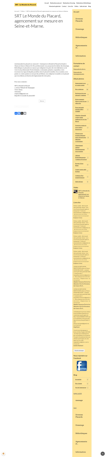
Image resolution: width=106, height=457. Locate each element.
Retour (42, 101)
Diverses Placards (79, 20)
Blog (89, 6)
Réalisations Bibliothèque (83, 3)
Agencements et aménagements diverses (82, 46)
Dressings (80, 29)
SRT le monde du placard (21, 106)
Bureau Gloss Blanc (82, 164)
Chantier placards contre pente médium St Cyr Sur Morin (82, 118)
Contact (64, 6)
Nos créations (82, 89)
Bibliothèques (81, 37)
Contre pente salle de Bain (82, 170)
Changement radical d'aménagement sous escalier (82, 148)
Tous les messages (79, 350)
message (79, 400)
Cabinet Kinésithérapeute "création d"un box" (82, 157)
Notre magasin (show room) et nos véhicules (82, 101)
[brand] (25, 4)
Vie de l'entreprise (82, 387)
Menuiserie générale (55, 6)
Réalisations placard (56, 3)
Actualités (82, 379)
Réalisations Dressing (69, 3)
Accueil (47, 3)
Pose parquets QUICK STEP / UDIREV (82, 109)
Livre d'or (70, 6)
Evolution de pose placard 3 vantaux (82, 94)
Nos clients (82, 383)
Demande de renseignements (79, 73)
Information (81, 56)
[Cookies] (3, 453)
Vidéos (76, 6)
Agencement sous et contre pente (82, 84)
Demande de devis (79, 69)
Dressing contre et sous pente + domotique (82, 127)
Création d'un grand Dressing (82, 176)
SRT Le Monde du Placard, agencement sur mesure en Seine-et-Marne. (84, 194)
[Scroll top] (103, 454)
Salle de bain (83, 6)
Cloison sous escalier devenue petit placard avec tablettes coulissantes (82, 137)
